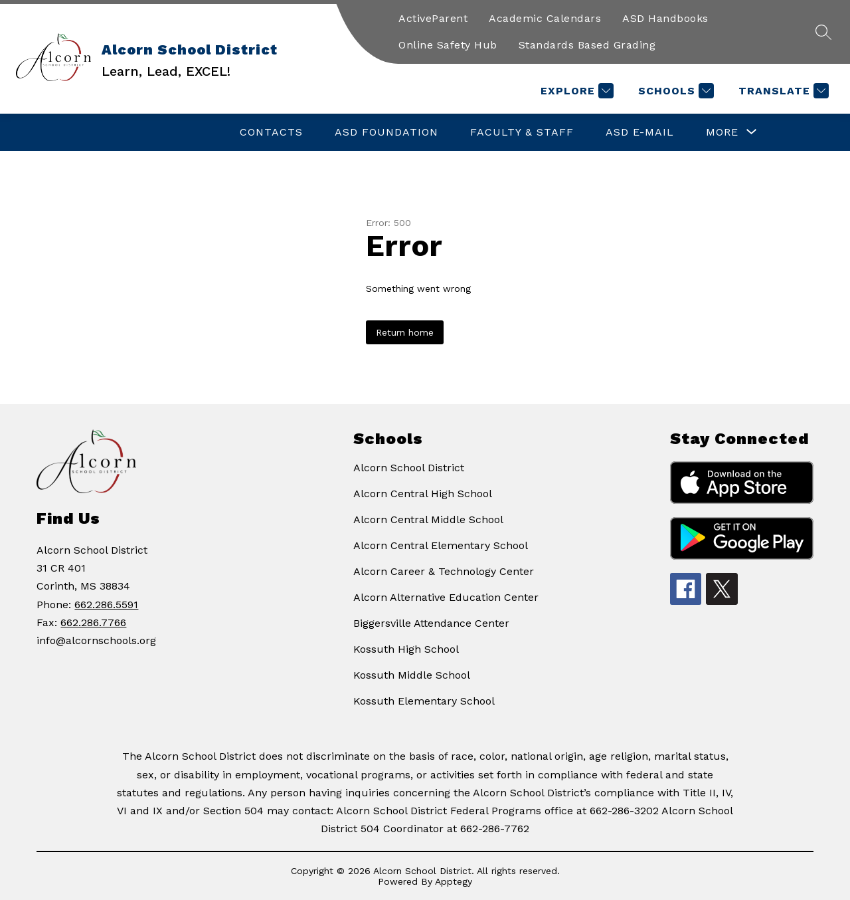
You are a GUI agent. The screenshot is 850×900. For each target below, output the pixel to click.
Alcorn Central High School (422, 493)
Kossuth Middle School (411, 675)
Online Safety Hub (447, 45)
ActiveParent (433, 18)
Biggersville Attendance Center (431, 623)
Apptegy (453, 881)
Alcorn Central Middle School (428, 519)
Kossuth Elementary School (424, 701)
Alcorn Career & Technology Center (443, 571)
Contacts (271, 132)
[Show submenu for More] (722, 132)
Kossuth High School (406, 649)
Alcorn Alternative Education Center (446, 597)
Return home (405, 332)
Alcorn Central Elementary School (440, 545)
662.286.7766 (93, 622)
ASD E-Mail (640, 132)
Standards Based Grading (587, 45)
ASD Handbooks (665, 18)
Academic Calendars (545, 18)
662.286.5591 (106, 604)
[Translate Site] (782, 90)
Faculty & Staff (522, 132)
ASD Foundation (386, 132)
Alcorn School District (408, 467)
